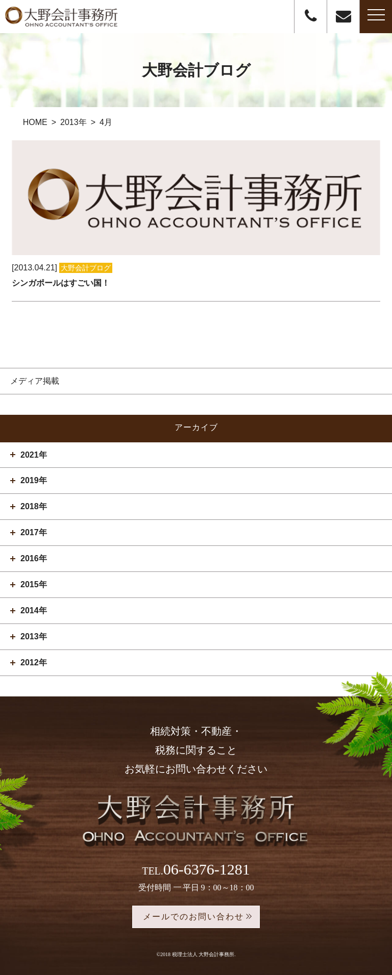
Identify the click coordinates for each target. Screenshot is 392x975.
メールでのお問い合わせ (193, 916)
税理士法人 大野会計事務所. (204, 954)
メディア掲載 (34, 381)
